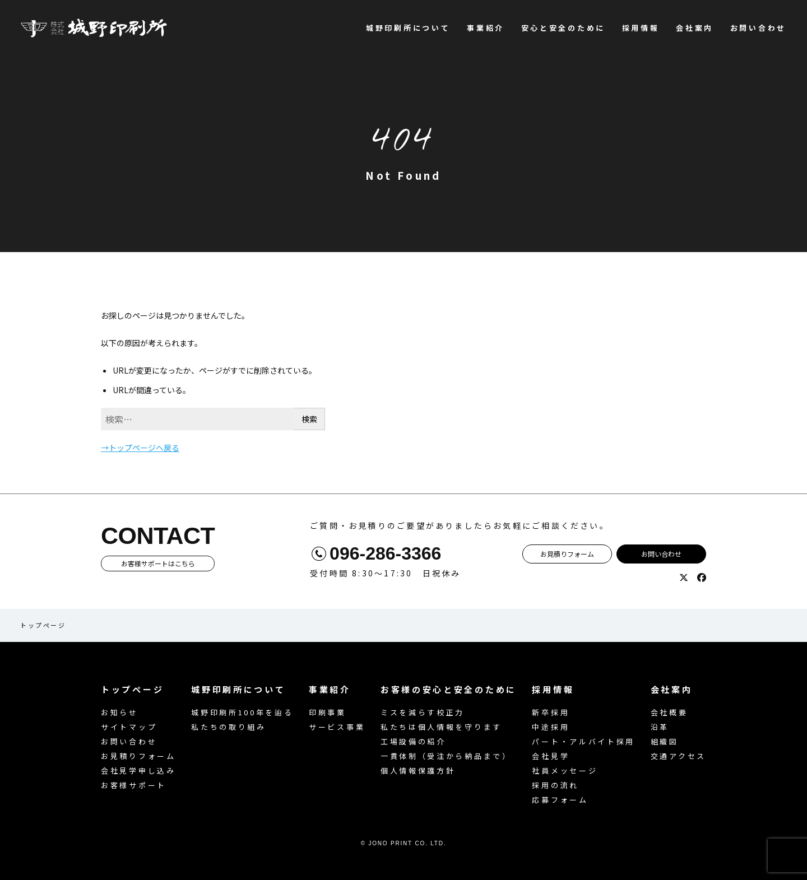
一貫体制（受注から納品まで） (446, 756)
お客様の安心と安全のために (449, 689)
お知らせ (119, 712)
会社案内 (694, 27)
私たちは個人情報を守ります (441, 726)
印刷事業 (327, 712)
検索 (309, 419)
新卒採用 (550, 712)
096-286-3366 (385, 553)
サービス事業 (337, 726)
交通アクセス (678, 756)
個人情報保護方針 (418, 770)
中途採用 (550, 726)
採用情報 (641, 27)
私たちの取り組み (228, 726)
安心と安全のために (563, 27)
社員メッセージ (564, 770)
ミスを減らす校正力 (423, 712)
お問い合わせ (758, 27)
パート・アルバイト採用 (583, 741)
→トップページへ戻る (140, 447)
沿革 (660, 726)
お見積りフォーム (567, 553)
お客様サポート (133, 785)
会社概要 (669, 712)
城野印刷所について (408, 27)
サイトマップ (129, 726)
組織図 (665, 741)
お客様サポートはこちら (158, 563)
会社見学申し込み (138, 770)
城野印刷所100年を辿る (242, 712)
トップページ (43, 625)
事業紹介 (485, 27)
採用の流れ (555, 785)
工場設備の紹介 (413, 741)
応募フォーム (560, 799)
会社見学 (550, 756)
